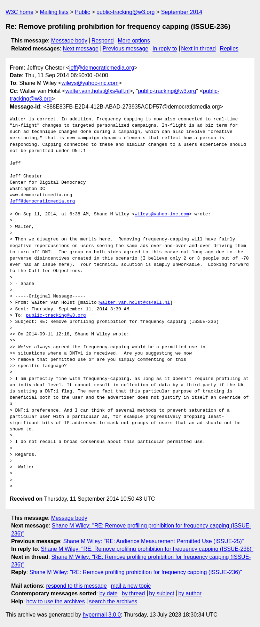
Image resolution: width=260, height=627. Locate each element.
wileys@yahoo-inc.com (90, 83)
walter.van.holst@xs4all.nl (97, 91)
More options (134, 40)
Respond (103, 40)
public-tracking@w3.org (125, 12)
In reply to (164, 48)
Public (82, 12)
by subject (161, 593)
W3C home (19, 12)
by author (190, 593)
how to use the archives (55, 601)
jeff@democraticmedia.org (101, 68)
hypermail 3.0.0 (101, 615)
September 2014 (181, 12)
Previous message (126, 48)
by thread (133, 593)
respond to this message (76, 586)
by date (108, 593)
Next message (81, 48)
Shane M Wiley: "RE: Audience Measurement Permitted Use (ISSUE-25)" (153, 541)
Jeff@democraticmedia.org (42, 201)
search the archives (113, 601)
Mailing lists (54, 12)
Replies (229, 48)
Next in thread (198, 48)
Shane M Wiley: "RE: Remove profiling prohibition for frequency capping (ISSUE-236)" (147, 549)
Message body (69, 40)
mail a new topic (131, 586)
